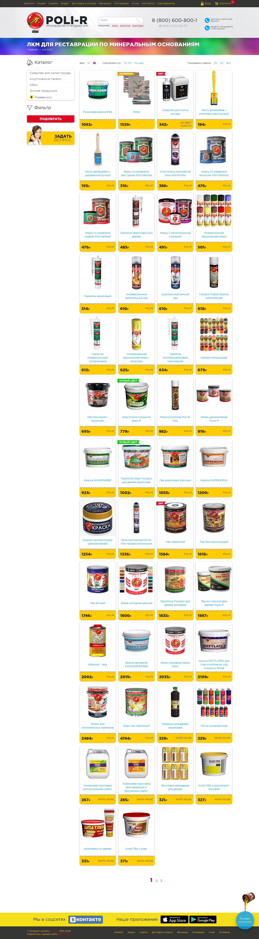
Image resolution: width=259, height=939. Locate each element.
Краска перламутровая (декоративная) (97, 542)
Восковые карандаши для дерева (175, 787)
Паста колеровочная (214, 726)
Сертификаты (166, 4)
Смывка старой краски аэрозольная (214, 296)
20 (215, 63)
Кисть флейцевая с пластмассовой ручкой (214, 112)
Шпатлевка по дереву (98, 849)
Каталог (29, 4)
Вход (208, 4)
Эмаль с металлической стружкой (175, 235)
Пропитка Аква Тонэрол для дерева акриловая (136, 480)
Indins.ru (63, 934)
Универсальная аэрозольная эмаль (213, 235)
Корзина (224, 4)
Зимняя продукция (43, 90)
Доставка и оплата (84, 4)
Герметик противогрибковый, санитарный (175, 357)
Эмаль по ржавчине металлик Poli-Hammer (214, 173)
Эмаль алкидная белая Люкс (175, 665)
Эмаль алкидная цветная (136, 603)
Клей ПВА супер (136, 849)
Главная (32, 50)
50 (221, 63)
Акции (41, 4)
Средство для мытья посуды (50, 73)
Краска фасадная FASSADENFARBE (136, 665)
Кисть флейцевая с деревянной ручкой (97, 173)
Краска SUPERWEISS (214, 480)
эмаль (115, 26)
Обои (34, 85)
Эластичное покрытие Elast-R (136, 419)
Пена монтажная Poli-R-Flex (175, 419)
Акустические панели (45, 79)
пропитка (125, 26)
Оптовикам (121, 4)
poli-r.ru (54, 931)
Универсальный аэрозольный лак (136, 296)
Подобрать (51, 119)
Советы (53, 4)
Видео (65, 4)
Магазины (105, 4)
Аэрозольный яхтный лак (175, 296)
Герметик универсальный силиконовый (97, 357)
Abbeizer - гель (97, 665)
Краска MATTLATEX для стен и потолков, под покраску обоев (214, 664)
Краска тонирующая (214, 358)
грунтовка (137, 26)
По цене (138, 63)
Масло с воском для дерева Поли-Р (214, 603)
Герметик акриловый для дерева (136, 235)
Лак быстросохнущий (214, 542)
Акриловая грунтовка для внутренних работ (97, 787)
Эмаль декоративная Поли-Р (214, 419)
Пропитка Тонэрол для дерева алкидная (175, 603)
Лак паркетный (175, 542)
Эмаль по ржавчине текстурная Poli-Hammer (136, 173)
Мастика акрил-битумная (97, 419)
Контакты (148, 4)
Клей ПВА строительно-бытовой (214, 787)
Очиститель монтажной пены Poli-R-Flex (175, 173)
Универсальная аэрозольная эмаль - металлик (136, 357)
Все (228, 63)
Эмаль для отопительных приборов (98, 726)
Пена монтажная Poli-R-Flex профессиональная (136, 542)
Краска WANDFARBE (97, 480)
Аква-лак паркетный (136, 726)
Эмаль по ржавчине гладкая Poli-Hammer (97, 235)
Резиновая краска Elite (97, 112)
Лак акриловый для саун (175, 480)
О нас (135, 4)
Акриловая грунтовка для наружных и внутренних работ (136, 787)
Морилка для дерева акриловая (175, 726)
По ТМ (127, 63)
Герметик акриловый (97, 296)
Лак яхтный (97, 603)
